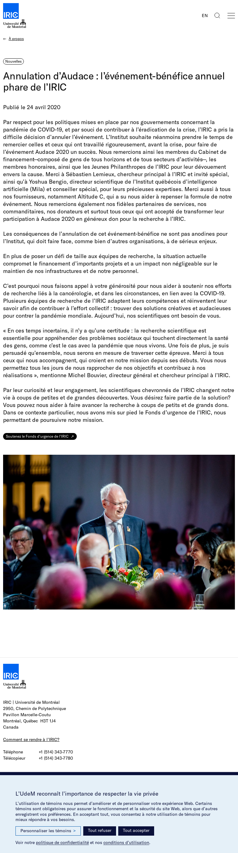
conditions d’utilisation (126, 842)
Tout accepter (136, 830)
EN (205, 15)
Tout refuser (99, 830)
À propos (16, 38)
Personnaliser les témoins (48, 831)
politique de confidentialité (62, 842)
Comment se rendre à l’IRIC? (31, 739)
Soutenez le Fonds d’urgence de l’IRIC (37, 436)
